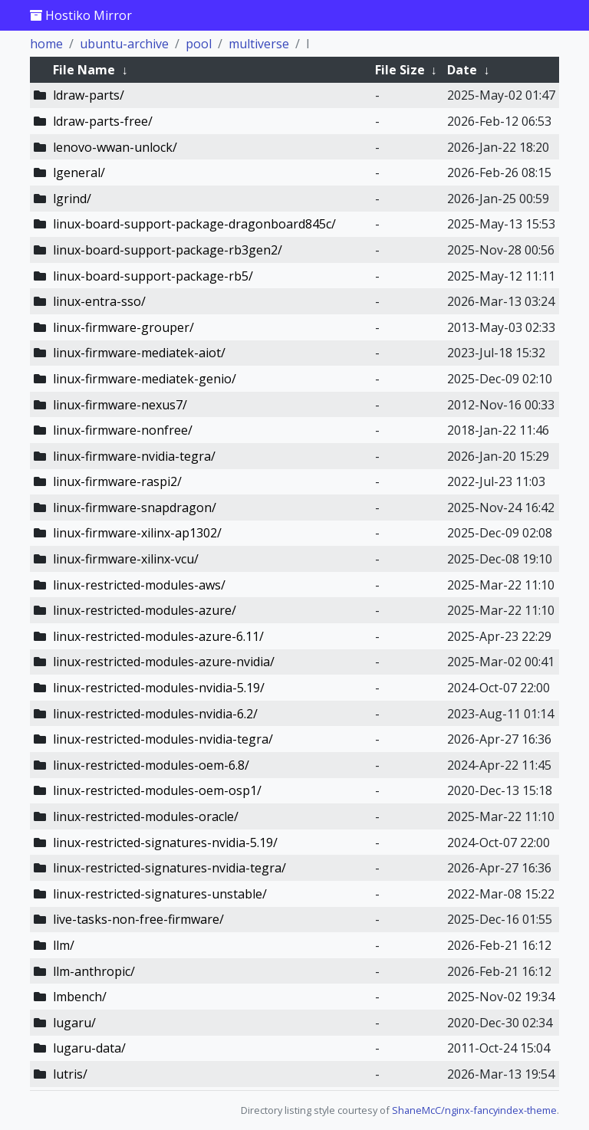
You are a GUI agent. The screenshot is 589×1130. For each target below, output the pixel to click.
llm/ (63, 945)
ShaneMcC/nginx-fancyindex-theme (474, 1110)
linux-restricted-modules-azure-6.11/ (158, 636)
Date (462, 69)
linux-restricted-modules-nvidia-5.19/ (159, 687)
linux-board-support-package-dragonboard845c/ (194, 223)
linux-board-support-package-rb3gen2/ (167, 249)
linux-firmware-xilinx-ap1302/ (137, 532)
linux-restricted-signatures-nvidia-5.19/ (165, 842)
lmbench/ (80, 996)
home (46, 43)
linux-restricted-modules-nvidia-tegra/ (163, 739)
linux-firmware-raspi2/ (117, 481)
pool (199, 43)
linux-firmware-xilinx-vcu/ (126, 558)
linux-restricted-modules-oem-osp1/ (157, 790)
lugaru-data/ (89, 1048)
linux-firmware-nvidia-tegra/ (134, 456)
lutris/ (70, 1074)
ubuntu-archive (124, 43)
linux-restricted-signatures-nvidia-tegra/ (169, 867)
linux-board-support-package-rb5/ (153, 276)
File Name (84, 69)
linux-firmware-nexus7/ (120, 404)
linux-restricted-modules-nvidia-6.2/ (155, 713)
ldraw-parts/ (88, 95)
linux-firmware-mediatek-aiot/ (139, 352)
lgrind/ (72, 198)
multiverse (259, 43)
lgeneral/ (79, 172)
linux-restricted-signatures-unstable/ (160, 893)
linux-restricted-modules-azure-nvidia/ (164, 661)
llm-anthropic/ (94, 971)
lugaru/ (74, 1022)
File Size (400, 69)
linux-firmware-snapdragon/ (134, 507)
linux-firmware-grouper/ (123, 327)
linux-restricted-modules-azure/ (144, 610)
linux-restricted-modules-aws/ (139, 584)
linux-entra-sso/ (99, 301)
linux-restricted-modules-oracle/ (146, 816)
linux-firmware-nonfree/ (122, 430)
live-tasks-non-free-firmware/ (138, 919)
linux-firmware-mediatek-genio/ (144, 378)
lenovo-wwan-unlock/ (115, 147)
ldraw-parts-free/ (103, 121)
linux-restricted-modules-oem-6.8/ (151, 765)
